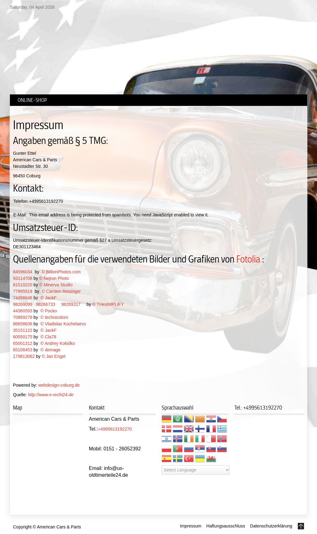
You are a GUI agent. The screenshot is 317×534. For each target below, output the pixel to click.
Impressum (190, 525)
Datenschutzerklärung (271, 525)
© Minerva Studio (56, 284)
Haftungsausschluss (225, 525)
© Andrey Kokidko (58, 343)
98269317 (70, 304)
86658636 (22, 323)
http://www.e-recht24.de (50, 394)
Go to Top (301, 526)
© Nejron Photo (54, 278)
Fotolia (248, 259)
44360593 (22, 310)
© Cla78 (48, 336)
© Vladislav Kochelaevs (63, 323)
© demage (51, 349)
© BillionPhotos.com (61, 271)
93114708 (22, 278)
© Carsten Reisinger (61, 291)
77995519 (22, 291)
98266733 (45, 304)
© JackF (49, 297)
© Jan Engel (53, 356)
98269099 (22, 304)
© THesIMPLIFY (108, 304)
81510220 (22, 284)
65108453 (22, 349)
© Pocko (49, 310)
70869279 (22, 317)
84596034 (22, 271)
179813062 (24, 356)
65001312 (22, 343)
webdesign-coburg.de (59, 385)
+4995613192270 (115, 429)
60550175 (22, 336)
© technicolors (54, 317)
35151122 (22, 330)
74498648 (22, 297)
